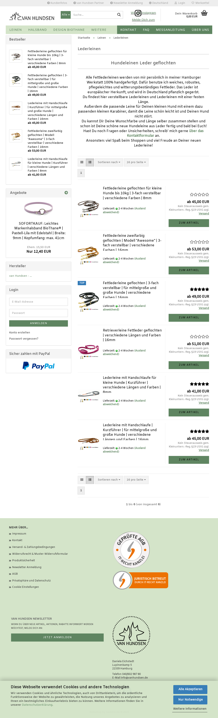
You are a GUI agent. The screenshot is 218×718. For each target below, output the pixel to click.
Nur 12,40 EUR (38, 249)
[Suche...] (66, 15)
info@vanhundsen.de (134, 678)
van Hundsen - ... (20, 276)
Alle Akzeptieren (190, 689)
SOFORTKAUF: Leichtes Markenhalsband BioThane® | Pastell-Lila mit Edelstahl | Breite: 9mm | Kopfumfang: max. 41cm (39, 231)
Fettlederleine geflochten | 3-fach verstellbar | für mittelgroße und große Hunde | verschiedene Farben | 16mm (131, 290)
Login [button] (180, 3)
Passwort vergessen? (23, 339)
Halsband (37, 30)
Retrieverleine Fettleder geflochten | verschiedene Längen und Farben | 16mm (132, 335)
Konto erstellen (19, 332)
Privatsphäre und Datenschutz (31, 581)
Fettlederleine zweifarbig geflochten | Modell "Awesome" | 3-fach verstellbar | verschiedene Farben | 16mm (132, 243)
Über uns (200, 30)
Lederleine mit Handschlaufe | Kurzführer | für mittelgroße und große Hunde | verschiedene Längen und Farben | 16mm (130, 432)
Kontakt (128, 30)
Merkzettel (200, 3)
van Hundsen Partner (88, 3)
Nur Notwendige (190, 700)
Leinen (15, 30)
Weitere (98, 30)
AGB (15, 574)
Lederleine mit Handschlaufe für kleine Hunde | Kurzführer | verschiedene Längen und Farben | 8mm (132, 385)
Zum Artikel (189, 223)
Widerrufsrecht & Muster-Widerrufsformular (40, 554)
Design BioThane (69, 30)
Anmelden (38, 323)
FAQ (146, 30)
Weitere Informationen (190, 709)
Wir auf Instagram (143, 12)
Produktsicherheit (23, 560)
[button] (158, 3)
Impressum (19, 534)
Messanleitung (170, 30)
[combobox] (109, 162)
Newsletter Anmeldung (126, 3)
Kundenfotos (57, 3)
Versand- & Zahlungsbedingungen (33, 547)
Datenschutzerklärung (37, 705)
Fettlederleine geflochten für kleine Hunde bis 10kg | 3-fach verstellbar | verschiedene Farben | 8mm (132, 193)
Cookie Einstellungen (25, 587)
